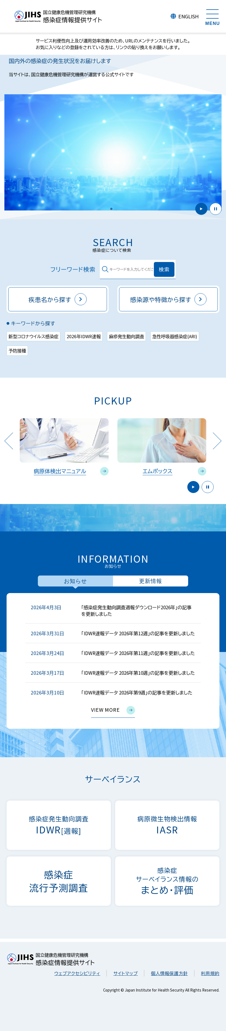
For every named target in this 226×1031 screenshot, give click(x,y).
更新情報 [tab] (150, 581)
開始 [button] (201, 209)
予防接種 (17, 350)
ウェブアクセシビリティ (77, 973)
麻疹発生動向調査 (126, 336)
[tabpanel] (113, 661)
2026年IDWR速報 (84, 336)
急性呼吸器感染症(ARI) (174, 336)
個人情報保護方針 (169, 973)
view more (113, 710)
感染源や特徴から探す (168, 299)
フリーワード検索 (67, 269)
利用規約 (210, 973)
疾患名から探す (58, 299)
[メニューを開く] (213, 16)
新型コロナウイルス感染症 (33, 336)
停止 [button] (216, 209)
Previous (8, 441)
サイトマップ (125, 973)
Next (217, 441)
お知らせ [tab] (75, 581)
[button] (111, 209)
